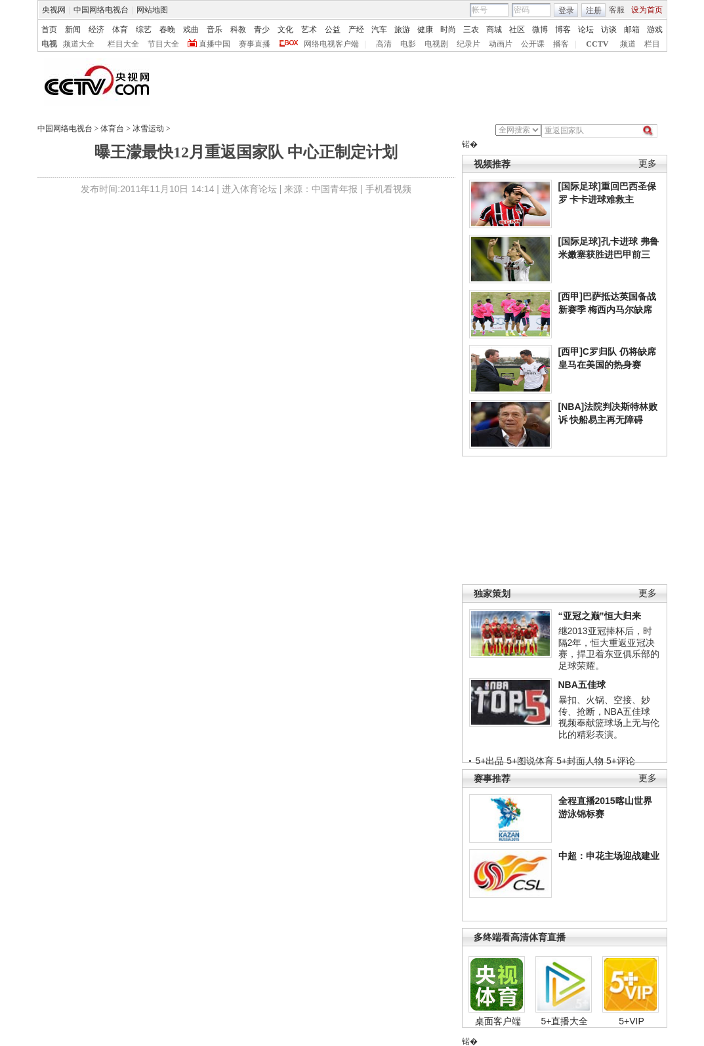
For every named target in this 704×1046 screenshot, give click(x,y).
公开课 (533, 44)
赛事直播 (254, 44)
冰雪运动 (148, 128)
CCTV (597, 44)
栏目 (652, 44)
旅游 (402, 29)
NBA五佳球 (582, 684)
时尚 (448, 29)
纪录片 (468, 44)
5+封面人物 (580, 760)
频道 (628, 44)
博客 (563, 29)
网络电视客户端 (331, 44)
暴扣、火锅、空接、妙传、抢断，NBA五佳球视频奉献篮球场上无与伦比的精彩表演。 (608, 717)
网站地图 (152, 9)
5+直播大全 (565, 1021)
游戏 (655, 29)
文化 (285, 29)
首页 (49, 29)
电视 (49, 44)
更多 (647, 164)
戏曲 (191, 29)
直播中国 (214, 44)
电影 (408, 44)
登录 (566, 10)
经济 (96, 29)
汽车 (379, 29)
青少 (262, 29)
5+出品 (490, 760)
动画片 (500, 44)
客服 (617, 9)
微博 (540, 29)
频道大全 (78, 44)
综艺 (144, 29)
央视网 (54, 9)
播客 (561, 44)
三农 (471, 29)
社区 (517, 29)
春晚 (167, 29)
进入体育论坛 (249, 189)
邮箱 (632, 29)
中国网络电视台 (101, 9)
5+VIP (631, 1021)
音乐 (214, 29)
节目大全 (163, 44)
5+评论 (620, 760)
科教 (238, 29)
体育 (120, 29)
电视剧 (436, 44)
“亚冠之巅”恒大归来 (599, 616)
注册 (594, 10)
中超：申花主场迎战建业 (608, 856)
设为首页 (647, 9)
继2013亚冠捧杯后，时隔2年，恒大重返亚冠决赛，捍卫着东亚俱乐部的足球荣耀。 (608, 648)
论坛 (586, 29)
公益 (333, 29)
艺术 (309, 29)
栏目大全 (123, 44)
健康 (425, 29)
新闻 (73, 29)
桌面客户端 (498, 1021)
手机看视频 (388, 189)
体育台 (112, 128)
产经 (356, 29)
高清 (384, 44)
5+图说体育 (530, 760)
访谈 (609, 29)
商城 (494, 29)
